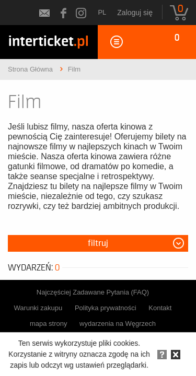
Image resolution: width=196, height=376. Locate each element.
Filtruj (98, 243)
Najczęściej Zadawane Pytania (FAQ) (93, 292)
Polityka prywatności (105, 308)
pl (102, 12)
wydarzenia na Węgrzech (117, 323)
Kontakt (159, 308)
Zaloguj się (135, 12)
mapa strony (48, 323)
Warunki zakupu (38, 308)
